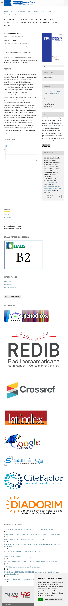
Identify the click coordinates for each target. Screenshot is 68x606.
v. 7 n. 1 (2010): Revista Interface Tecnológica (34, 12)
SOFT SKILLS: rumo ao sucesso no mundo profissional (22, 567)
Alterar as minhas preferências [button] (53, 599)
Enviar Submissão (12, 297)
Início (6, 12)
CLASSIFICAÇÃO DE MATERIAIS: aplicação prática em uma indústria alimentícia (31, 579)
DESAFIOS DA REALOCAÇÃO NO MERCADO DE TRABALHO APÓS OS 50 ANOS (30, 529)
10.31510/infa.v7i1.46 (50, 182)
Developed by (9, 604)
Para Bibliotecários (10, 288)
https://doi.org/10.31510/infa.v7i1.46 (19, 53)
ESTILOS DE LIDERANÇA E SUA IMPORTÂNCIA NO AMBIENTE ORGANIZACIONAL (31, 562)
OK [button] (40, 599)
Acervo (13, 12)
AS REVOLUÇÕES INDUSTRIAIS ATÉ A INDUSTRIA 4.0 (22, 552)
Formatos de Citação (51, 196)
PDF (46, 66)
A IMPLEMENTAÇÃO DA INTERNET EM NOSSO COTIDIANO (24, 539)
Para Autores (8, 285)
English (6, 214)
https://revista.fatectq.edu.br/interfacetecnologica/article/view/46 (52, 188)
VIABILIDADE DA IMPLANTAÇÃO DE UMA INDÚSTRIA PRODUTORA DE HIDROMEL (32, 534)
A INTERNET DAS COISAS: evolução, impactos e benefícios (23, 557)
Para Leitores (8, 281)
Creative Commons (53, 125)
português (7, 217)
